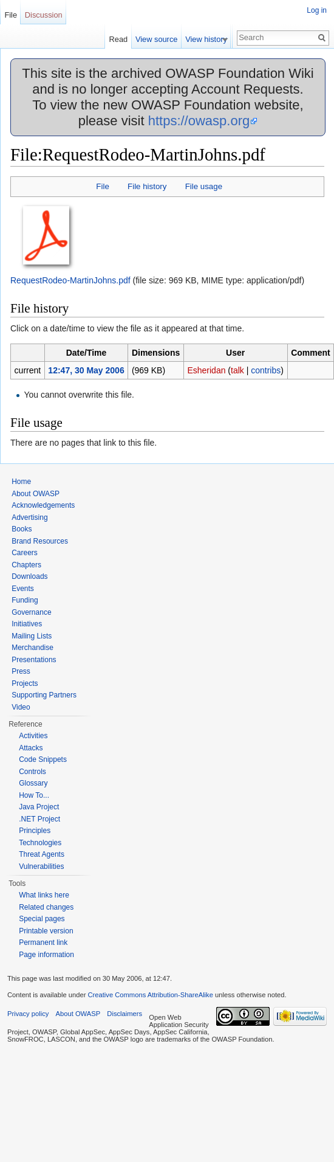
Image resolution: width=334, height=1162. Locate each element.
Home (21, 481)
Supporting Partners (44, 695)
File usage (203, 186)
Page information (46, 954)
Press (21, 671)
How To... (34, 795)
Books (22, 529)
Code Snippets (43, 759)
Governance (31, 612)
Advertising (29, 517)
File (102, 186)
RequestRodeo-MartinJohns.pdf (70, 280)
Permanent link (43, 942)
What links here (44, 895)
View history (212, 39)
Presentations (34, 659)
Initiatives (27, 624)
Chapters (26, 565)
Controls (32, 771)
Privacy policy (28, 1013)
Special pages (41, 919)
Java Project (39, 807)
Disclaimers (124, 1013)
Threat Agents (41, 854)
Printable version (46, 931)
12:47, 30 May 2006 (86, 370)
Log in (317, 10)
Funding (25, 600)
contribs (266, 370)
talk (237, 370)
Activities (33, 735)
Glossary (33, 783)
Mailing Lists (32, 636)
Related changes (46, 907)
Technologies (40, 843)
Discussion (44, 14)
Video (21, 707)
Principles (34, 830)
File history (147, 186)
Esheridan (206, 370)
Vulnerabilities (41, 866)
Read (124, 39)
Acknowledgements (43, 505)
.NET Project (39, 819)
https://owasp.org (199, 120)
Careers (25, 552)
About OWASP (36, 493)
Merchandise (32, 647)
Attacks (31, 748)
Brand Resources (40, 541)
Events (23, 588)
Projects (25, 683)
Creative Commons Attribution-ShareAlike (150, 994)
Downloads (29, 576)
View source (162, 39)
